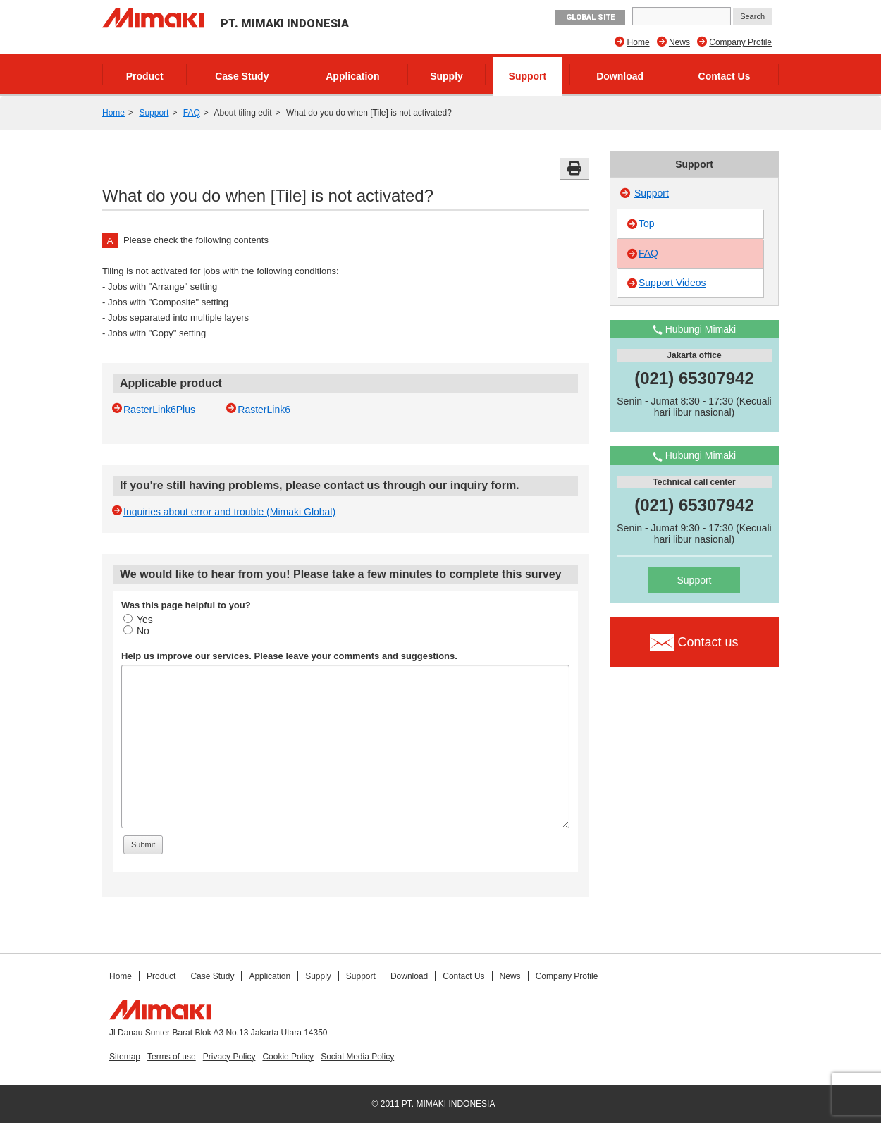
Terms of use (171, 1057)
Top (647, 223)
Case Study (242, 76)
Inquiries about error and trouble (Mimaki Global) (229, 511)
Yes (138, 619)
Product (145, 76)
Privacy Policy (229, 1057)
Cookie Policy (288, 1057)
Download (619, 76)
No (136, 631)
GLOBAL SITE (590, 17)
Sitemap (124, 1057)
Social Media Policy (357, 1057)
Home (638, 42)
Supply (446, 76)
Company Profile (740, 42)
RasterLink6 (264, 409)
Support (528, 76)
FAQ (191, 113)
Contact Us (724, 76)
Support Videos (672, 282)
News (679, 42)
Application (352, 76)
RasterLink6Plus (159, 409)
